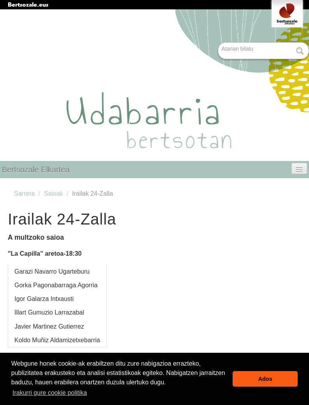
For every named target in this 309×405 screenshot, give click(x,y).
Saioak (53, 193)
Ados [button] (265, 379)
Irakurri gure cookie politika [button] (49, 392)
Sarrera (24, 193)
